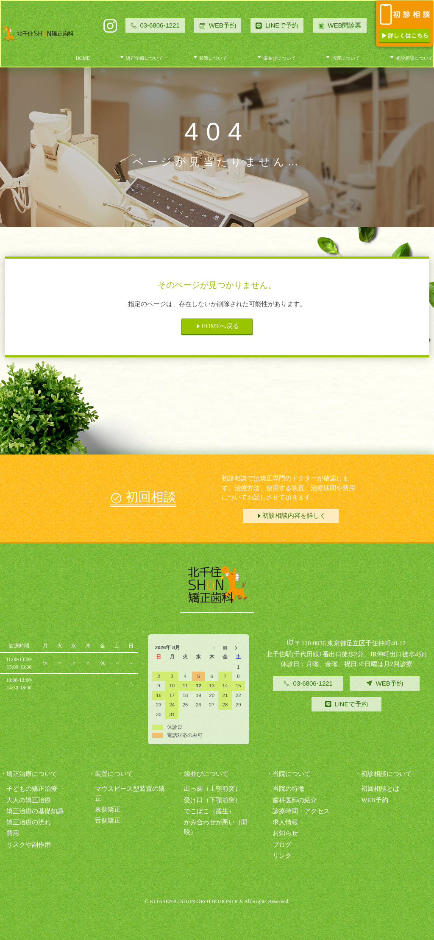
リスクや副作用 (28, 844)
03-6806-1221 (155, 25)
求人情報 (285, 822)
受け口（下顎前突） (212, 800)
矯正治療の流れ (28, 822)
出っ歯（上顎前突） (212, 788)
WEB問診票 (340, 25)
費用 (12, 833)
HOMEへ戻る (217, 326)
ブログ (282, 844)
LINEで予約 (281, 25)
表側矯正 (107, 809)
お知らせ (285, 833)
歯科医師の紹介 (295, 800)
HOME (82, 58)
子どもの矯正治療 (31, 788)
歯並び (276, 58)
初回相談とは (380, 788)
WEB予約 (217, 25)
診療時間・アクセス (301, 811)
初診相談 (411, 58)
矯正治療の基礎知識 (35, 811)
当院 (343, 58)
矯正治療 (141, 58)
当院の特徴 (288, 788)
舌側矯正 (107, 820)
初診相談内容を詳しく (291, 515)
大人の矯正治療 (28, 800)
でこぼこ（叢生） (209, 811)
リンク (282, 855)
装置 (210, 58)
